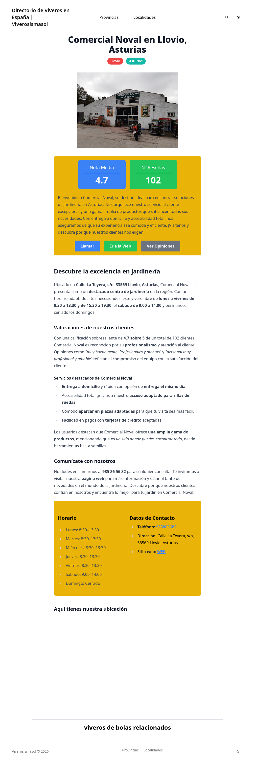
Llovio (115, 61)
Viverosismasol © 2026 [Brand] (30, 751)
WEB (161, 551)
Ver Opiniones (161, 246)
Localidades (144, 17)
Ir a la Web (120, 246)
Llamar (87, 246)
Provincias (109, 17)
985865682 (166, 527)
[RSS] (237, 751)
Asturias (136, 61)
